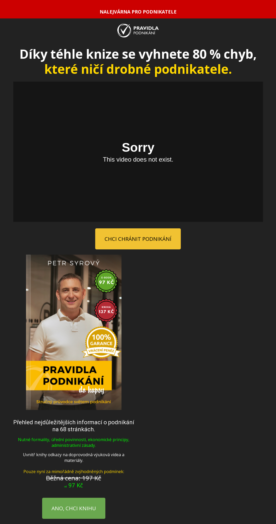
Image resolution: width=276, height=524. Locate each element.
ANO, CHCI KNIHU (74, 508)
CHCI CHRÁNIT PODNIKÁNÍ (138, 238)
